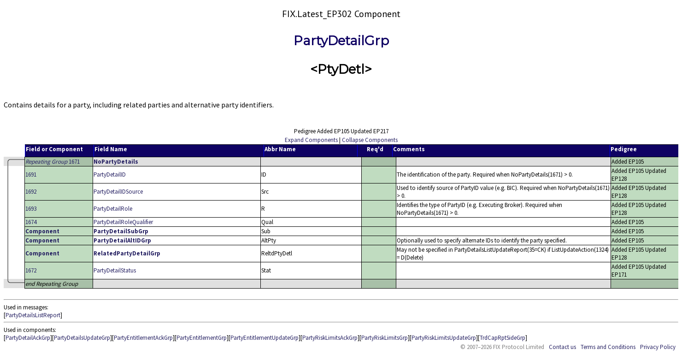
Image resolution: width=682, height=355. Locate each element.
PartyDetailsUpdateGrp (82, 338)
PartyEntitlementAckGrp (143, 338)
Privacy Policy (658, 347)
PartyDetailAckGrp (28, 338)
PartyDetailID (110, 174)
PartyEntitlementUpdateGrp (264, 338)
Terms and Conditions (608, 347)
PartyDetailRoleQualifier (123, 222)
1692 (30, 191)
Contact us (562, 347)
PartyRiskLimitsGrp (384, 338)
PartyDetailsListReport (33, 315)
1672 (30, 270)
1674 (30, 222)
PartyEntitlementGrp (201, 338)
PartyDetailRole (113, 209)
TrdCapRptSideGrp (502, 338)
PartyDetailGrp (341, 40)
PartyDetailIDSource (118, 191)
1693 (30, 209)
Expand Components (311, 140)
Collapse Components (370, 140)
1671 (52, 162)
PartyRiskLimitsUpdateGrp (444, 338)
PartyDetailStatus (115, 270)
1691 (30, 174)
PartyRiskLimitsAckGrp (330, 338)
